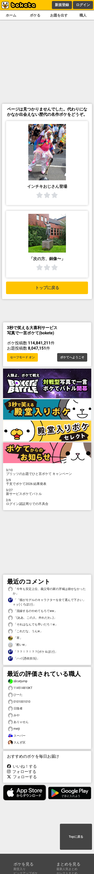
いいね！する (22, 766)
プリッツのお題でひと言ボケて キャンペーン (47, 472)
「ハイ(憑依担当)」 (24, 658)
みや (14, 715)
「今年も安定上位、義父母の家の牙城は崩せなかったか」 (47, 591)
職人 (82, 15)
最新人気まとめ (66, 869)
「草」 (15, 638)
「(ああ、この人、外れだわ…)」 (32, 617)
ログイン (83, 5)
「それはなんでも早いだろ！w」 (33, 624)
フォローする (22, 771)
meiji (14, 728)
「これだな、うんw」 (25, 631)
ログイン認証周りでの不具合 (47, 502)
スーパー (17, 735)
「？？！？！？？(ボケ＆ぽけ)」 (33, 651)
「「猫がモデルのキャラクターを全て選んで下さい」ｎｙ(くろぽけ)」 (47, 602)
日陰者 (15, 708)
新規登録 (62, 5)
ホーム (11, 15)
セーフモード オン (22, 357)
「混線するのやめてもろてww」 (32, 611)
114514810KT (20, 688)
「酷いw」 (18, 644)
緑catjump (18, 681)
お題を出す (59, 15)
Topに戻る (76, 836)
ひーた (15, 694)
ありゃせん (18, 722)
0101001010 (19, 701)
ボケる (35, 15)
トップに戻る (47, 288)
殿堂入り (20, 869)
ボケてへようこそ (72, 357)
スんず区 (17, 742)
